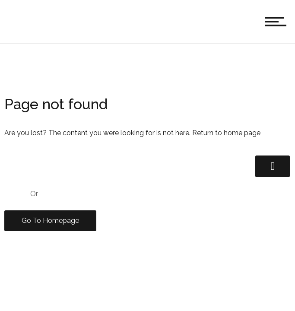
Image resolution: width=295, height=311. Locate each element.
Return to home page (226, 133)
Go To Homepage (50, 220)
